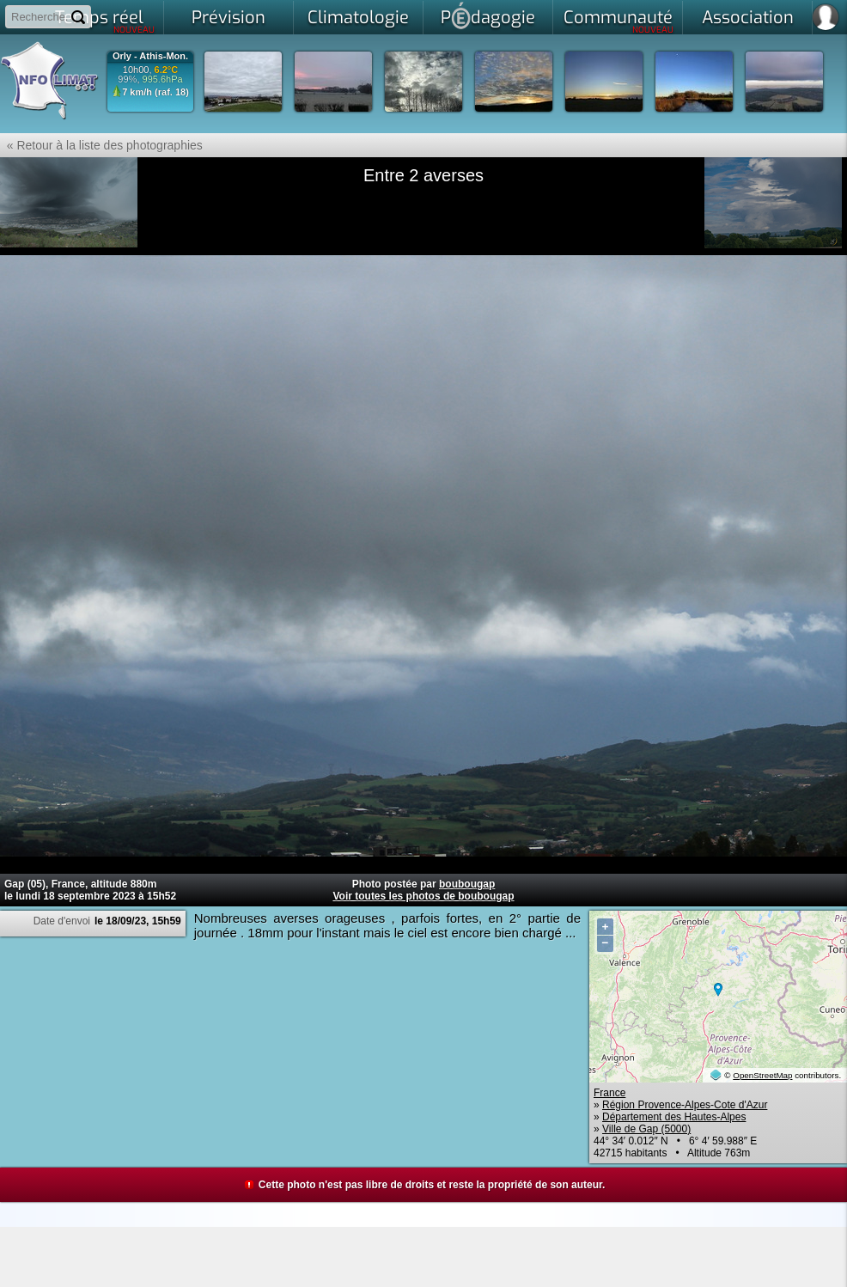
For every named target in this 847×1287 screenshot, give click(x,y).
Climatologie (358, 17)
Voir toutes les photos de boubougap (423, 896)
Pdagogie (488, 15)
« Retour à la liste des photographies (101, 145)
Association (748, 17)
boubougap (467, 884)
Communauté (619, 20)
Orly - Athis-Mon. (150, 56)
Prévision (228, 17)
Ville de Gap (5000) (646, 1129)
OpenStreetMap (762, 1075)
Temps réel (105, 20)
